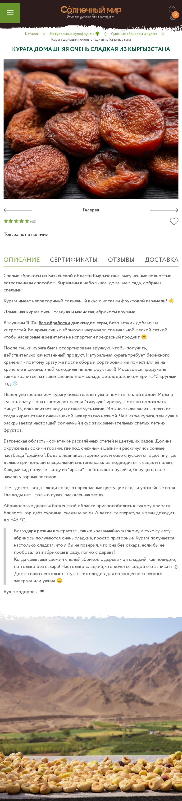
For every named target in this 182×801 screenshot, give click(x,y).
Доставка (161, 260)
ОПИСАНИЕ (22, 260)
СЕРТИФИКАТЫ (74, 260)
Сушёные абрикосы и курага (134, 34)
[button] (174, 10)
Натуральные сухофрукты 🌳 (75, 34)
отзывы (121, 260)
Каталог (31, 34)
